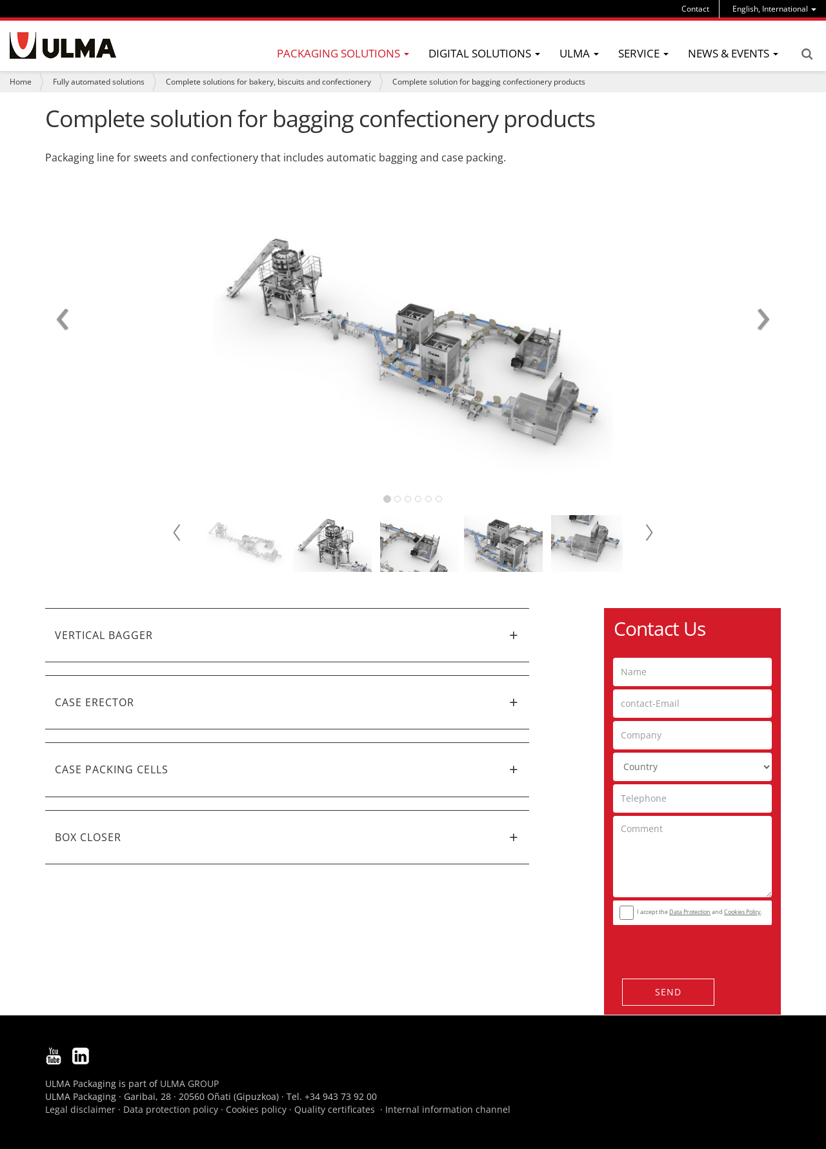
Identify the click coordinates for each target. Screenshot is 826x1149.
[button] (287, 635)
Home (21, 81)
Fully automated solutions (99, 81)
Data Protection (689, 912)
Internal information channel (447, 1109)
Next (648, 532)
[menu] (774, 8)
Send (668, 992)
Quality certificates (334, 1109)
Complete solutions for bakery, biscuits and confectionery (268, 81)
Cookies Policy (742, 912)
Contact (695, 8)
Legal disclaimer (80, 1109)
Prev (177, 532)
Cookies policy (256, 1109)
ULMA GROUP (189, 1083)
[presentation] (691, 948)
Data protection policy (170, 1109)
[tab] (287, 635)
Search (806, 54)
